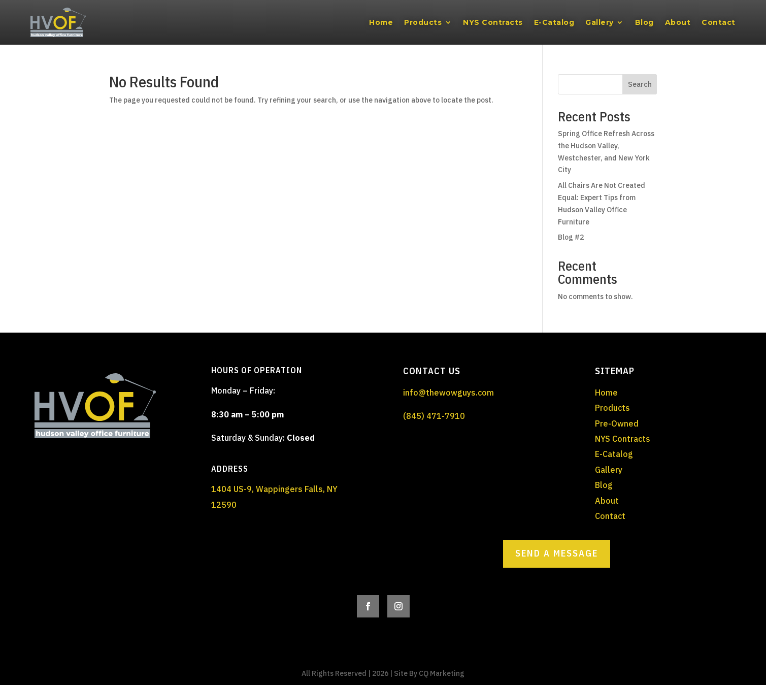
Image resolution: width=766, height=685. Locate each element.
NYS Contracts (493, 22)
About (678, 22)
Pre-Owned (617, 423)
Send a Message (556, 553)
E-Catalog (554, 22)
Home (381, 22)
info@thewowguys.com (448, 392)
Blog (644, 22)
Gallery (599, 22)
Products (423, 22)
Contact (719, 22)
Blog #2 (571, 237)
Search (640, 84)
